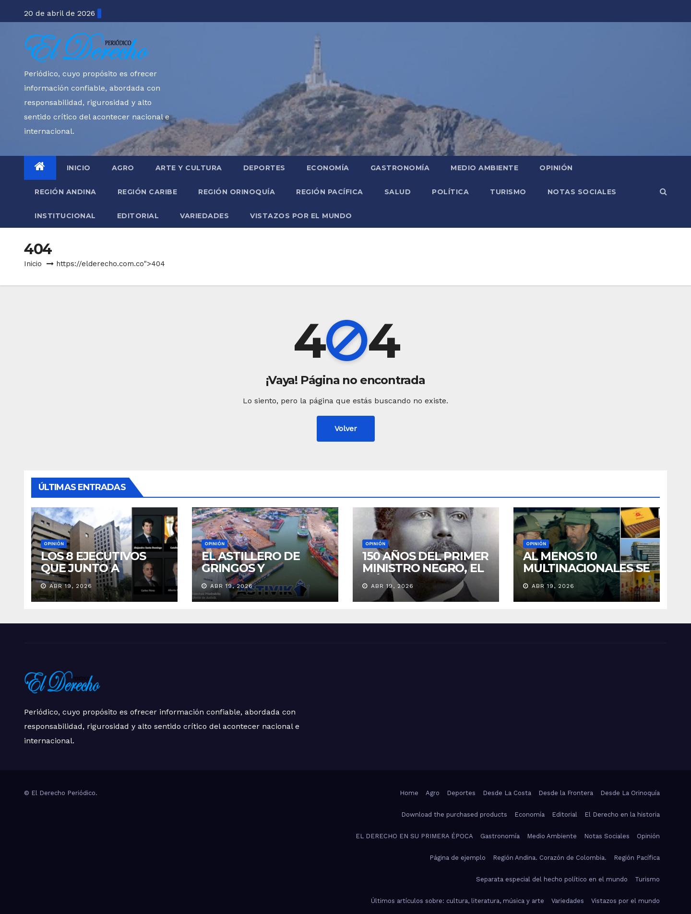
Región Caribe (148, 191)
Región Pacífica (329, 191)
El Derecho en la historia (622, 814)
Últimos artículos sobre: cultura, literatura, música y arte (457, 900)
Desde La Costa (507, 793)
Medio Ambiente (484, 168)
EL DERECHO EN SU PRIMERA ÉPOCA (414, 836)
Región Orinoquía (236, 191)
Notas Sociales (582, 191)
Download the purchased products (454, 814)
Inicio (79, 168)
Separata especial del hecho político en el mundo (552, 879)
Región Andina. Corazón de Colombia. (550, 857)
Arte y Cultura (188, 168)
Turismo (508, 191)
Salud (397, 191)
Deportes (264, 168)
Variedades (204, 215)
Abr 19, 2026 (70, 586)
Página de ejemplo (457, 857)
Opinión (556, 168)
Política (450, 191)
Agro (123, 168)
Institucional (65, 215)
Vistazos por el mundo (301, 215)
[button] (663, 191)
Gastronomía (400, 168)
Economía (328, 168)
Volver (345, 428)
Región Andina (65, 191)
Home (409, 793)
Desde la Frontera (565, 793)
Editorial (138, 215)
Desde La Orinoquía (630, 793)
